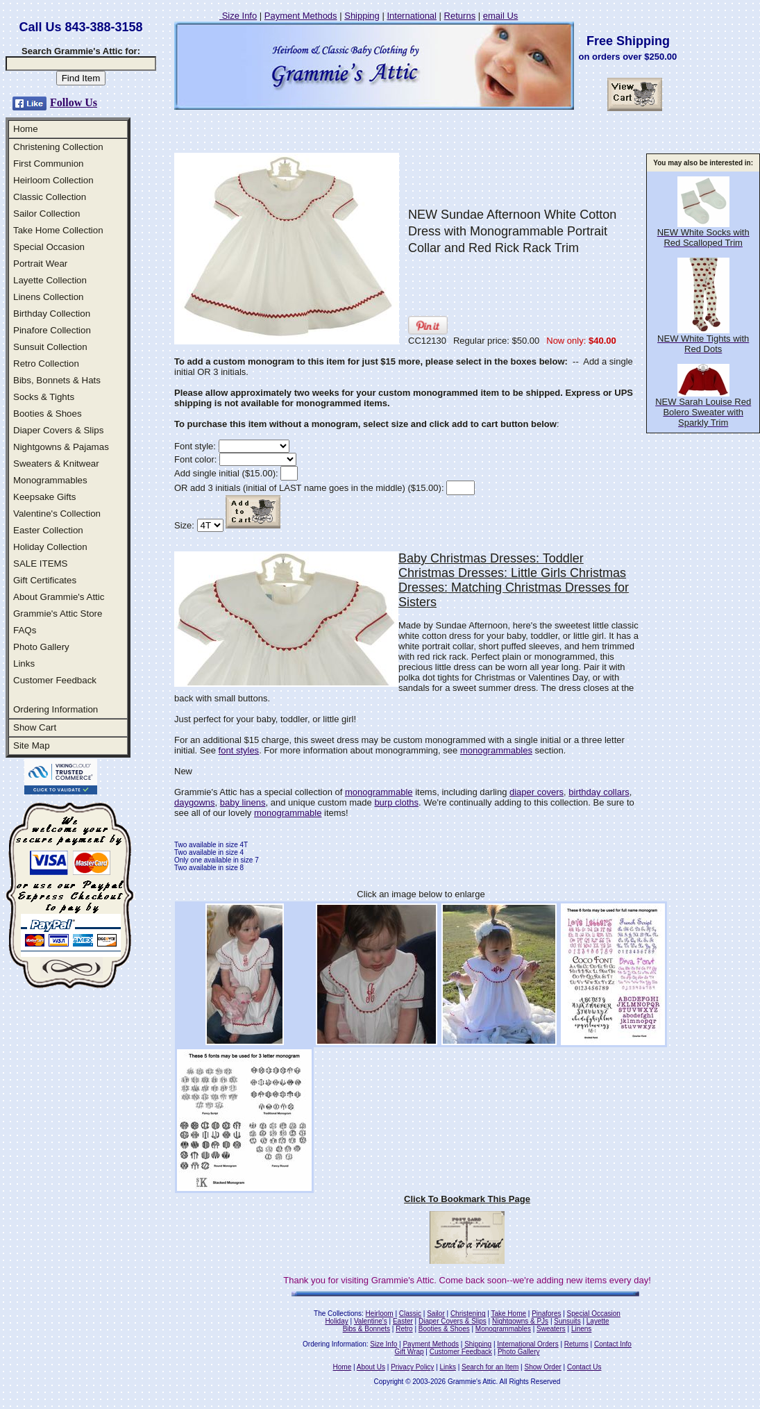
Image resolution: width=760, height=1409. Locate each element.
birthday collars (598, 792)
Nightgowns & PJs (520, 1321)
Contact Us (584, 1367)
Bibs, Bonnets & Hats (57, 380)
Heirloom (380, 1313)
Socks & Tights (43, 397)
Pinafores (546, 1313)
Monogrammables (50, 480)
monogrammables (496, 750)
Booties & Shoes (47, 413)
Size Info (238, 15)
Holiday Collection (50, 547)
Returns (460, 15)
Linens (581, 1329)
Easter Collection (48, 530)
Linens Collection (48, 297)
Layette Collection (50, 280)
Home (25, 129)
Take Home (508, 1313)
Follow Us (73, 102)
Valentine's (370, 1321)
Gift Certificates (44, 580)
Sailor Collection (46, 213)
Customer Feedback (54, 680)
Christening (468, 1313)
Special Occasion (49, 247)
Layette (597, 1321)
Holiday (336, 1321)
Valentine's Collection (57, 513)
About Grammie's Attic (58, 597)
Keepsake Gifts (44, 497)
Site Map (31, 745)
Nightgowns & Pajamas (61, 447)
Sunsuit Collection (50, 347)
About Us (371, 1367)
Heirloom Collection (53, 180)
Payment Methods (300, 15)
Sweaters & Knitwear (56, 463)
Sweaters (551, 1329)
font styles (239, 750)
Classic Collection (49, 197)
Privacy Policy (412, 1367)
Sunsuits (567, 1321)
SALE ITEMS (40, 563)
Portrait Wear (40, 263)
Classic (410, 1313)
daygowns (194, 802)
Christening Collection (58, 147)
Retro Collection (46, 363)
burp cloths (396, 802)
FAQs (24, 630)
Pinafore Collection (52, 330)
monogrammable (379, 792)
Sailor (436, 1313)
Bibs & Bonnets (366, 1329)
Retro (404, 1329)
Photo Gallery (41, 647)
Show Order (542, 1367)
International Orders (527, 1344)
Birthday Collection (51, 313)
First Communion (48, 163)
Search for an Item (490, 1367)
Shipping (362, 15)
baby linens (243, 802)
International (412, 15)
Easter (403, 1321)
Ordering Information (55, 709)
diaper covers (536, 792)
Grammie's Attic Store (57, 613)
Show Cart (34, 727)
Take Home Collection (58, 230)
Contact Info (613, 1344)
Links (24, 663)
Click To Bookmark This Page (467, 1199)
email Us (500, 15)
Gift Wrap (409, 1352)
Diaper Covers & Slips (58, 430)
